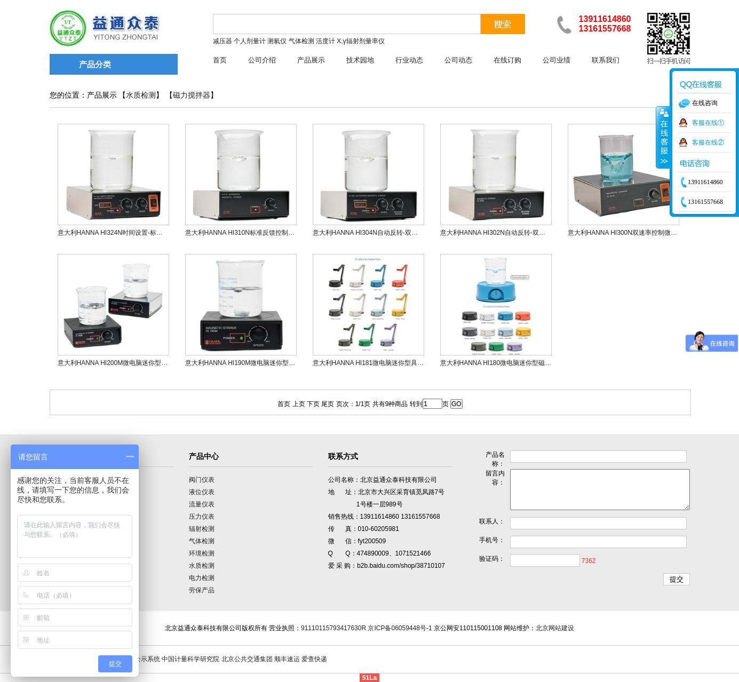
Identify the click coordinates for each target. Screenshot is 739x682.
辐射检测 (201, 529)
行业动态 (409, 60)
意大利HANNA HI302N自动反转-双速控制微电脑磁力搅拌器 (524, 232)
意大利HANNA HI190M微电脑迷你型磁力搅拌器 (253, 363)
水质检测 (141, 95)
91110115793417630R (333, 628)
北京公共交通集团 (247, 659)
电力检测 (201, 578)
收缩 (663, 137)
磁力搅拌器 (191, 95)
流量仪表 (201, 504)
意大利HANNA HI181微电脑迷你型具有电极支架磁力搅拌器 (397, 363)
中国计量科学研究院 (190, 659)
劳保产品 (201, 590)
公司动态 (458, 60)
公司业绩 (556, 60)
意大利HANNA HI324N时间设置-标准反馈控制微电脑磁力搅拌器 (149, 232)
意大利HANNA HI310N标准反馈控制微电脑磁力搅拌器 (262, 232)
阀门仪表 (201, 479)
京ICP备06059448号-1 (400, 628)
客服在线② (708, 142)
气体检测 (201, 541)
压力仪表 (201, 516)
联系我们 (605, 60)
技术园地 (360, 60)
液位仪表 (201, 492)
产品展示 (311, 60)
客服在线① (708, 122)
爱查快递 (314, 659)
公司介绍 (262, 60)
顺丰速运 (287, 659)
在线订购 (507, 60)
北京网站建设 (555, 628)
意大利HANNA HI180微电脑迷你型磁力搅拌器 (505, 363)
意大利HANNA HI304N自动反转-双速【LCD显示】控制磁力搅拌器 (407, 232)
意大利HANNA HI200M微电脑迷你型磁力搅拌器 (126, 363)
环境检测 (201, 553)
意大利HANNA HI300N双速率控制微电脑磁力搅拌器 (642, 232)
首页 (220, 60)
